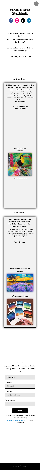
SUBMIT (20, 410)
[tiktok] (23, 20)
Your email (8, 391)
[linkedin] (29, 20)
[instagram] (17, 20)
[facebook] (11, 20)
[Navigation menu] (36, 3)
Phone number (10, 400)
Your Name (8, 382)
